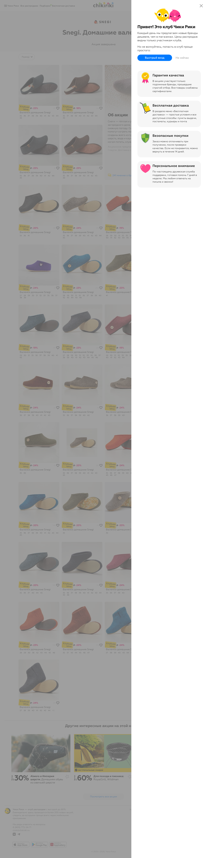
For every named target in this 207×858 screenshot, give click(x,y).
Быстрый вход (155, 58)
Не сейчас (182, 57)
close (201, 5)
